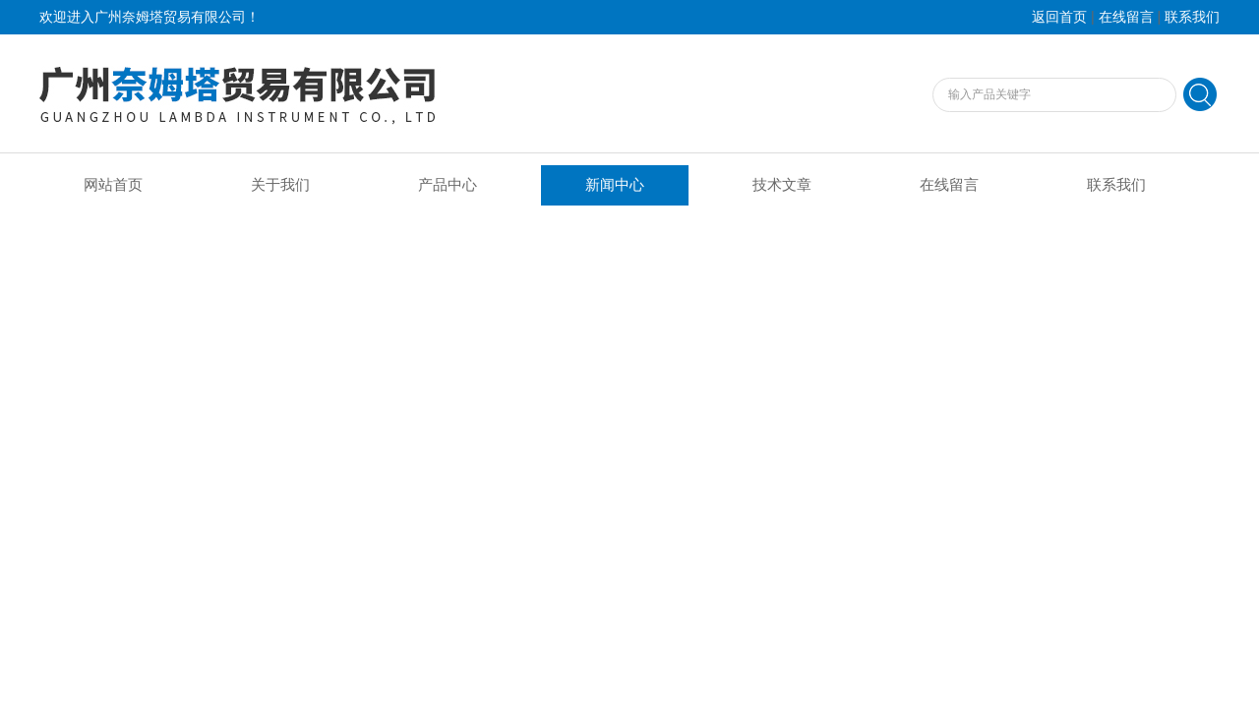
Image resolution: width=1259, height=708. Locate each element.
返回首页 (1059, 17)
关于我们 (280, 185)
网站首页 (113, 185)
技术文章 (781, 185)
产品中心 (447, 185)
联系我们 (1192, 17)
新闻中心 (614, 185)
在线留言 (1126, 17)
